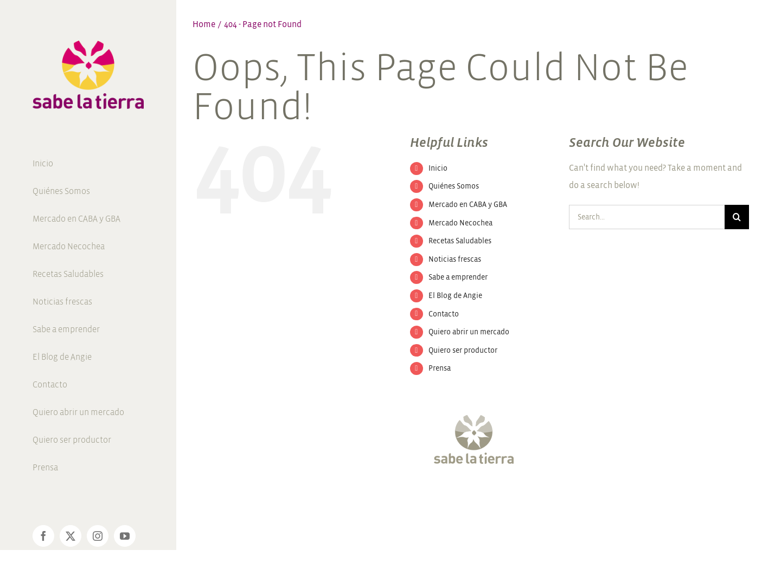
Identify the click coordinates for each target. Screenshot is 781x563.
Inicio (437, 168)
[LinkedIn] (528, 497)
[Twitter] (449, 497)
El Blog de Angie (455, 296)
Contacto (443, 314)
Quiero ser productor (462, 350)
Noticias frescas (454, 259)
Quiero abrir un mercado (468, 332)
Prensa (439, 368)
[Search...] (647, 217)
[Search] (737, 217)
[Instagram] (468, 497)
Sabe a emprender (458, 277)
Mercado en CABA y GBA (467, 204)
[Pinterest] (508, 497)
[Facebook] (429, 497)
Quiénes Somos (453, 186)
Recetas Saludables (459, 241)
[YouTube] (489, 497)
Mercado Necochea (460, 223)
